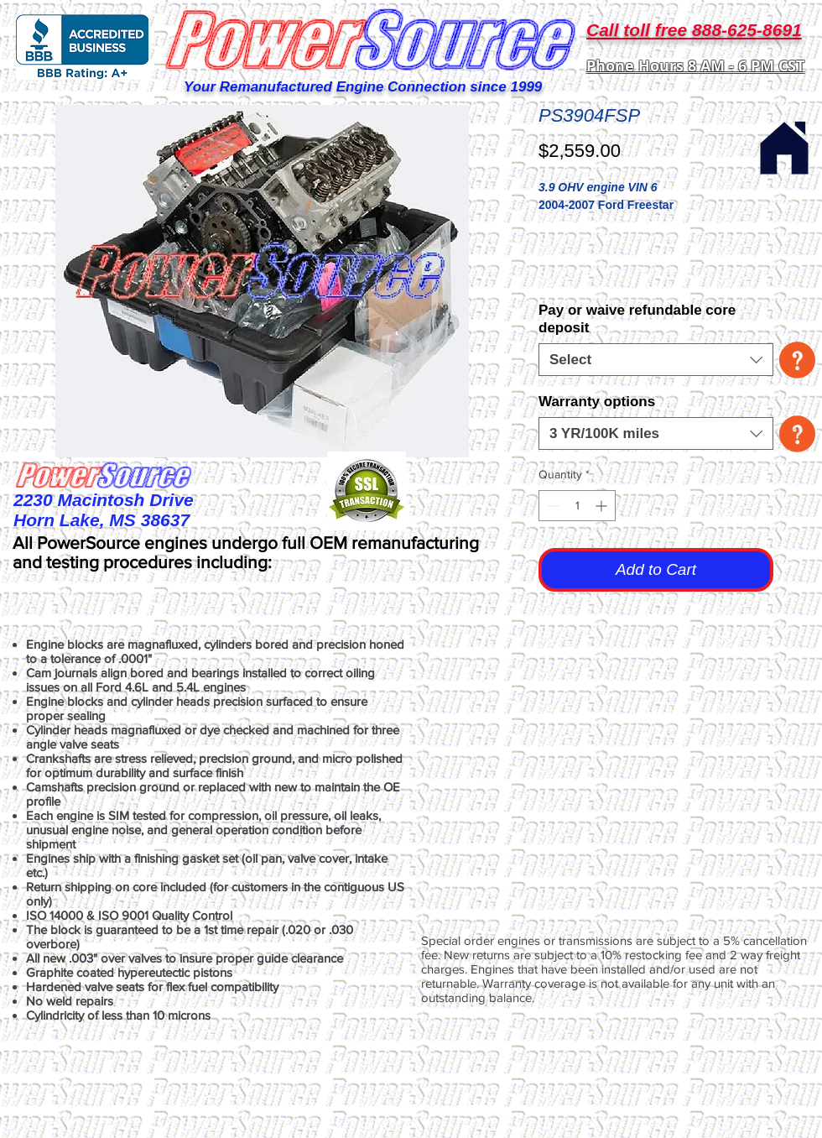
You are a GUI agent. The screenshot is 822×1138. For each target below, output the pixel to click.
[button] (797, 360)
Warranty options (596, 402)
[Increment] (602, 505)
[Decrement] (551, 505)
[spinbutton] (577, 505)
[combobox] (655, 359)
